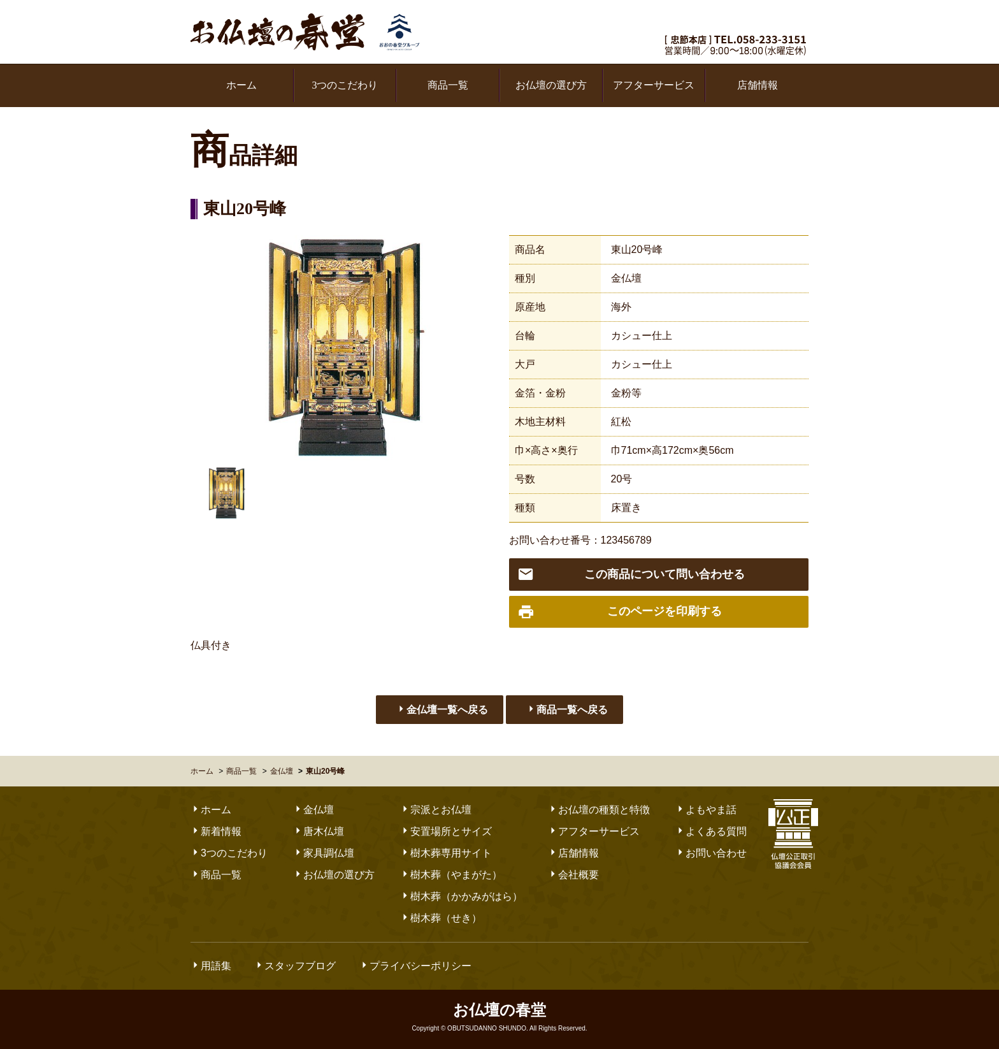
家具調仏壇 (323, 853)
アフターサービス (653, 85)
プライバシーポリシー (415, 965)
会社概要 (573, 874)
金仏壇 (626, 278)
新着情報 (215, 831)
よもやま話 (706, 809)
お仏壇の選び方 (551, 85)
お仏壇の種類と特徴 (599, 809)
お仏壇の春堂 (305, 32)
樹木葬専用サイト (446, 853)
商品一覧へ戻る (567, 709)
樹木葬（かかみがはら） (461, 896)
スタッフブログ (295, 965)
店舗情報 (757, 85)
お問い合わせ (711, 853)
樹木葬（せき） (441, 918)
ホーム (241, 85)
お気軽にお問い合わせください (738, 20)
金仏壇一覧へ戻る (442, 709)
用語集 (210, 965)
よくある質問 (711, 831)
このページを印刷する (619, 612)
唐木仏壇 (318, 831)
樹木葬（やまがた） (451, 874)
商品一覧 (448, 85)
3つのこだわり (345, 85)
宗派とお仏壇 (435, 809)
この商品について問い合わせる (631, 574)
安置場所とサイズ (446, 831)
